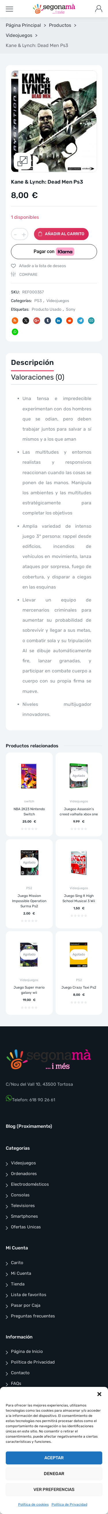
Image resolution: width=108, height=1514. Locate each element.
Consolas (20, 1195)
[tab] (32, 364)
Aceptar (54, 1457)
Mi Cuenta (21, 1273)
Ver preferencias (54, 1489)
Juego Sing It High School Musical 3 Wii (78, 898)
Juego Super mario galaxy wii (29, 990)
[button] (99, 1394)
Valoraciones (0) (37, 377)
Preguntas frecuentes (33, 1316)
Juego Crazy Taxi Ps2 (78, 988)
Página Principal (23, 25)
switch (29, 802)
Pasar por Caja (25, 1305)
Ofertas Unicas (26, 1227)
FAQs (16, 1383)
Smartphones (24, 1216)
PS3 (38, 301)
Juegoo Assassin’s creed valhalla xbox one (79, 811)
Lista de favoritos (28, 1294)
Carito (17, 1262)
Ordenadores (24, 1173)
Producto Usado (46, 309)
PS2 (29, 888)
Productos (60, 25)
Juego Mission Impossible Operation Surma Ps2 (29, 901)
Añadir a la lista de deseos (42, 265)
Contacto (20, 1373)
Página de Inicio (27, 1351)
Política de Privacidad (69, 1504)
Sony (70, 309)
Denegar (54, 1473)
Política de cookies (33, 1504)
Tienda (17, 1284)
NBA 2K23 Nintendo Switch (29, 811)
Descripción (32, 363)
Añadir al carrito (64, 233)
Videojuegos (19, 35)
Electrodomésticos (30, 1184)
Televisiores (23, 1205)
